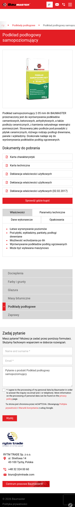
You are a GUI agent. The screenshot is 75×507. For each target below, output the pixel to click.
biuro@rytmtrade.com (21, 463)
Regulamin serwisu (13, 497)
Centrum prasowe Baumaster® (26, 473)
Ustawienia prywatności (16, 501)
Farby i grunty (14, 271)
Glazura (10, 279)
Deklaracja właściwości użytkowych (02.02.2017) (37, 180)
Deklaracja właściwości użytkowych (29, 162)
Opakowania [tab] (56, 208)
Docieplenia (12, 262)
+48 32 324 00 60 (18, 458)
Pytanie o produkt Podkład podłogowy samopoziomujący (37, 366)
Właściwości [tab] (17, 201)
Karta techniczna (17, 154)
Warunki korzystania (28, 397)
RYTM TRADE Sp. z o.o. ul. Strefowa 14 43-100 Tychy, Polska (18, 447)
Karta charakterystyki (20, 145)
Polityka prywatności (14, 493)
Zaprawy (10, 304)
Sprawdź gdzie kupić (37, 189)
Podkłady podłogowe (23, 14)
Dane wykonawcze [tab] (22, 208)
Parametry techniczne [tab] (52, 201)
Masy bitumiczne (16, 287)
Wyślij (9, 407)
